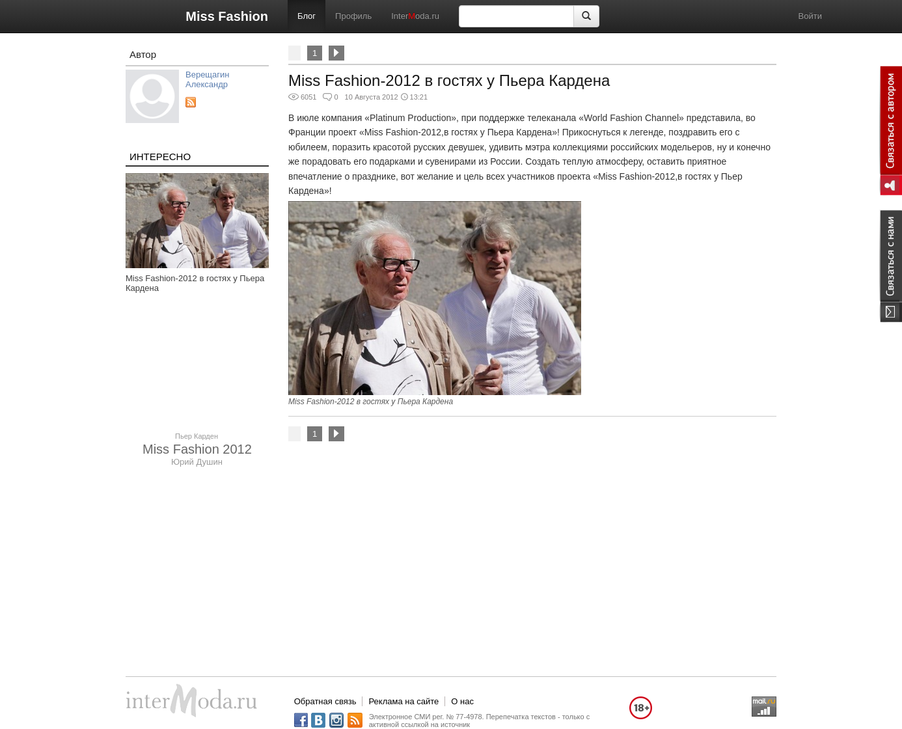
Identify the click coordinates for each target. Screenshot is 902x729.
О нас (462, 701)
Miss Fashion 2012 (197, 449)
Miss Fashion (226, 16)
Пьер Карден (196, 436)
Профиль (353, 16)
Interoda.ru (415, 16)
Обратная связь (325, 701)
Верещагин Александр (207, 79)
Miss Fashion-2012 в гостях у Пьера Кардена (449, 80)
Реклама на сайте (403, 701)
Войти (810, 16)
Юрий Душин (197, 462)
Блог (306, 16)
